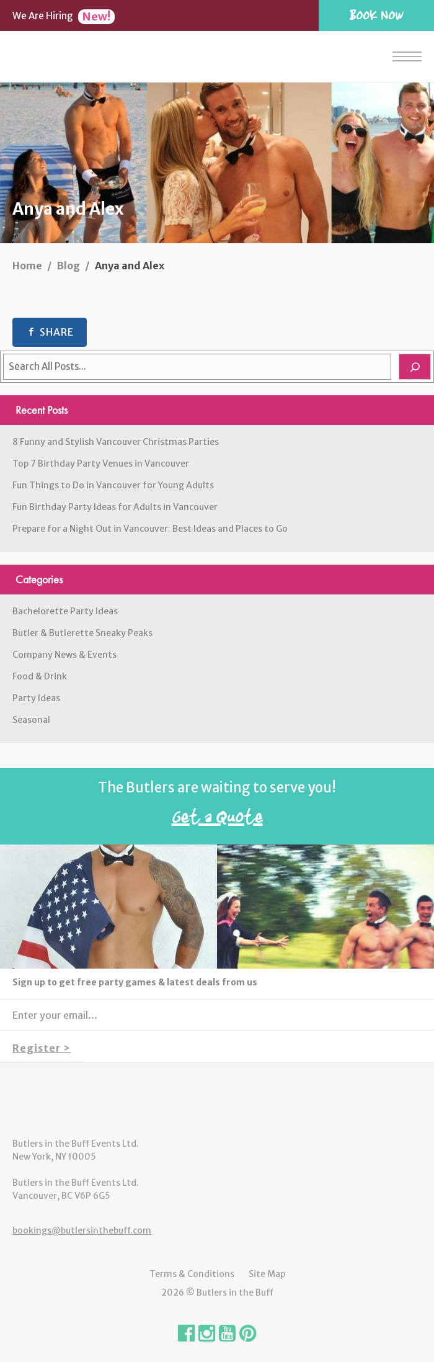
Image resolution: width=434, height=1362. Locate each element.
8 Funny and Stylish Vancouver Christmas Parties (115, 441)
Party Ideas (36, 698)
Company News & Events (64, 654)
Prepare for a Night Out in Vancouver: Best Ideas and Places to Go (150, 528)
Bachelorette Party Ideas (65, 611)
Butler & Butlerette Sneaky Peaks (82, 632)
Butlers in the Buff (217, 1100)
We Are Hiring (63, 16)
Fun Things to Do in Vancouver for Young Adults (113, 485)
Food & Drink (39, 676)
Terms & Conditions (191, 1273)
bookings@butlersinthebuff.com (81, 1230)
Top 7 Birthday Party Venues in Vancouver (100, 463)
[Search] (415, 367)
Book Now (376, 14)
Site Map (267, 1273)
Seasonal (31, 719)
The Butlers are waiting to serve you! (217, 807)
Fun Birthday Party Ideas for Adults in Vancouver (115, 507)
